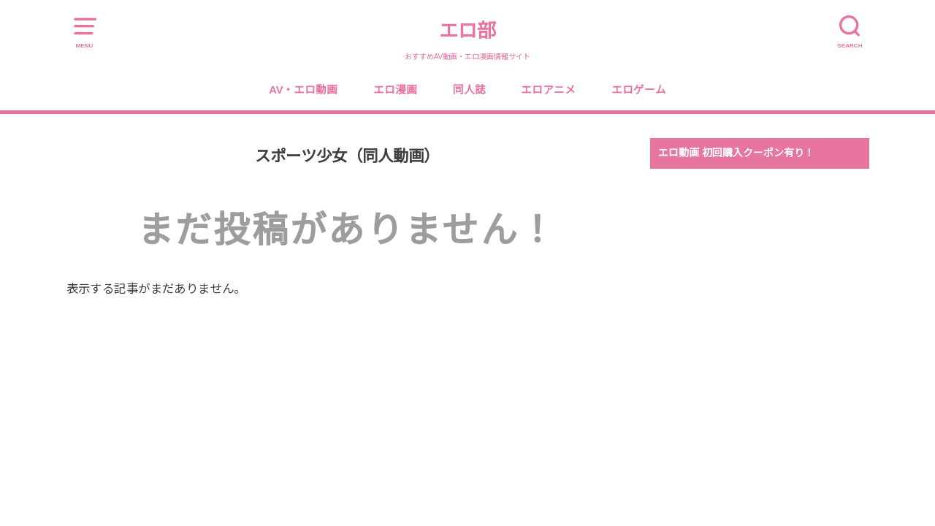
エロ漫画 (395, 90)
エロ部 (467, 31)
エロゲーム (638, 90)
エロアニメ (548, 90)
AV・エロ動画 (303, 90)
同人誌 (469, 90)
